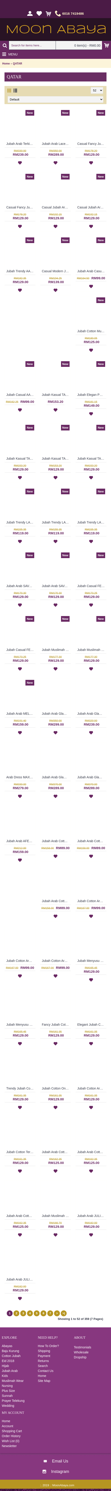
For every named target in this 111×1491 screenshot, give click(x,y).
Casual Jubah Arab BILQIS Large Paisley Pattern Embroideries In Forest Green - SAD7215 (91, 207)
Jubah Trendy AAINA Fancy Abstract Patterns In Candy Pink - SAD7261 (20, 271)
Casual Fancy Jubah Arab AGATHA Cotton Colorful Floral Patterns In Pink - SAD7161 (20, 207)
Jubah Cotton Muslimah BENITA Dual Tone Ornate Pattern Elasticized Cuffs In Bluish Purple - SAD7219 (91, 331)
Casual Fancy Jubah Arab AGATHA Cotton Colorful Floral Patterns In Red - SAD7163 (91, 144)
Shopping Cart (12, 1431)
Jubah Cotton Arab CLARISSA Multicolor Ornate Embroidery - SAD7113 (91, 901)
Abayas (7, 1346)
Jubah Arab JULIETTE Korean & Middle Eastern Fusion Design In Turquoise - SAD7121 (91, 1216)
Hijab (5, 1366)
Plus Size (8, 1391)
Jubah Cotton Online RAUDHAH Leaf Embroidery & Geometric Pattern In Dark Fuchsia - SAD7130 (56, 1088)
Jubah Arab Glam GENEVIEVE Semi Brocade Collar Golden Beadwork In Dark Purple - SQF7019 (56, 713)
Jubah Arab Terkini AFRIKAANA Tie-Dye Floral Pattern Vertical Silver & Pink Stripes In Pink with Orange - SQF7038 (20, 144)
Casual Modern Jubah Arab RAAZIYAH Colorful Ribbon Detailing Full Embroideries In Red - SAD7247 (56, 271)
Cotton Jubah (11, 1356)
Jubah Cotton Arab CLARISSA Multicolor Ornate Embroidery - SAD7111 (56, 961)
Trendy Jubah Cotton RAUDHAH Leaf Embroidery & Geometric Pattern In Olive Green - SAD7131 (20, 1088)
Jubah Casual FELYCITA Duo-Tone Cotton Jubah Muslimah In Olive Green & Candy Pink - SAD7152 (20, 650)
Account (7, 1426)
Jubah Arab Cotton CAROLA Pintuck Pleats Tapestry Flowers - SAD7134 (20, 1216)
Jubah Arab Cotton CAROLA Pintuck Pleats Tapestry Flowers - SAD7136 (56, 1152)
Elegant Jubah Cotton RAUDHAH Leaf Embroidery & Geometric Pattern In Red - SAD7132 (91, 1024)
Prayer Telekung (13, 1401)
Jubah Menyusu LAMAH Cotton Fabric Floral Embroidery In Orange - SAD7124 (20, 1024)
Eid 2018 (8, 1361)
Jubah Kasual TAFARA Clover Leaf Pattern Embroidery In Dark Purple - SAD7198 (56, 458)
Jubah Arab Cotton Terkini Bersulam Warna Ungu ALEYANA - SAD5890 (56, 901)
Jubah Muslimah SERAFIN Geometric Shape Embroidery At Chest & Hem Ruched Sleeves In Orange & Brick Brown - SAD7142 (56, 650)
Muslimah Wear (13, 1381)
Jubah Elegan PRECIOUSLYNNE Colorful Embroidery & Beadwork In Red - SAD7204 (91, 395)
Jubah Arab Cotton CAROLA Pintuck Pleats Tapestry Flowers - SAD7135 (91, 1152)
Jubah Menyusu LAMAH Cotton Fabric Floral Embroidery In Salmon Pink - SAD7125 (91, 961)
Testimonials (82, 1347)
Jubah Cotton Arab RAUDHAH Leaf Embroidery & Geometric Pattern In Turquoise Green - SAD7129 (91, 1088)
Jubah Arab (10, 1371)
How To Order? (48, 1346)
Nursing (7, 1386)
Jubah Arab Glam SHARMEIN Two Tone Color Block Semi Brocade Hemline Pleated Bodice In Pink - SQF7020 (91, 713)
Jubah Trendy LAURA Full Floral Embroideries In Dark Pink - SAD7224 (56, 522)
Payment (44, 1356)
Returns (43, 1361)
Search (43, 1366)
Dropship (80, 1357)
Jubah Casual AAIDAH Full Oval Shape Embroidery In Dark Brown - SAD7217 (20, 395)
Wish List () (10, 1441)
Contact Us (45, 1371)
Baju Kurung (10, 1351)
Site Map (44, 1381)
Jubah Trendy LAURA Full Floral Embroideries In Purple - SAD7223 (91, 522)
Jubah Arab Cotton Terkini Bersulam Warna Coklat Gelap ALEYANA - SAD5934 (91, 841)
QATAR (17, 63)
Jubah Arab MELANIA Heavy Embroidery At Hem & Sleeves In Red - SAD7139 (20, 713)
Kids (5, 1376)
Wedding (8, 1405)
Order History (11, 1436)
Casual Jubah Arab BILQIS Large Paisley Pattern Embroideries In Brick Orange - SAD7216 (56, 207)
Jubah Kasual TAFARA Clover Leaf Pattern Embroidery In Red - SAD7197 (91, 458)
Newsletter (9, 1446)
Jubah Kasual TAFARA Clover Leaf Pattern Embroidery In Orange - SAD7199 (20, 458)
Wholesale (81, 1352)
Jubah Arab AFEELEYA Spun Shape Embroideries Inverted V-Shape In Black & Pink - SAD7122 (20, 841)
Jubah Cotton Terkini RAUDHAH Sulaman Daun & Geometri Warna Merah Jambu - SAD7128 (20, 1152)
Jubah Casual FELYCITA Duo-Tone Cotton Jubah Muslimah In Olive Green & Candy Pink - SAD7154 (91, 586)
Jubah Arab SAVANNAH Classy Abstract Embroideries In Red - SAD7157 (56, 586)
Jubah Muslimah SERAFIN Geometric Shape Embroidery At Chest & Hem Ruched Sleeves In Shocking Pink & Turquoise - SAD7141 (91, 650)
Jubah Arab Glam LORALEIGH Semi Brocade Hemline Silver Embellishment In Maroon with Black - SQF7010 (91, 777)
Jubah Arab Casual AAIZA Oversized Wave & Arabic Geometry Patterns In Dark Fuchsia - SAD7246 (91, 271)
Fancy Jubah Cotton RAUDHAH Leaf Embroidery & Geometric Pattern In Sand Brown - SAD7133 (56, 1024)
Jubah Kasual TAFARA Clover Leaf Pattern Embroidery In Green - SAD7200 (56, 395)
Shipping (44, 1351)
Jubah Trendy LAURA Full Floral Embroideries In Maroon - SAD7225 (20, 522)
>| (63, 1313)
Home (6, 63)
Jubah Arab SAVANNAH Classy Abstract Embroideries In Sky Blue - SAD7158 (20, 586)
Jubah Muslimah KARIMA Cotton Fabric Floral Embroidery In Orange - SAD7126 (56, 1216)
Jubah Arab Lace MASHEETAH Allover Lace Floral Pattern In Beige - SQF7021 (56, 144)
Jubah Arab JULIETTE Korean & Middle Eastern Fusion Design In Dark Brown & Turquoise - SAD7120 (20, 1279)
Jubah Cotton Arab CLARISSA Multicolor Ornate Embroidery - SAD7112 (20, 961)
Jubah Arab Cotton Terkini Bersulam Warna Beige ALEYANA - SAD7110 (56, 841)
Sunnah (7, 1396)
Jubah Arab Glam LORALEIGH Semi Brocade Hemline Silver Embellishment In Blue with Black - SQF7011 (56, 777)
